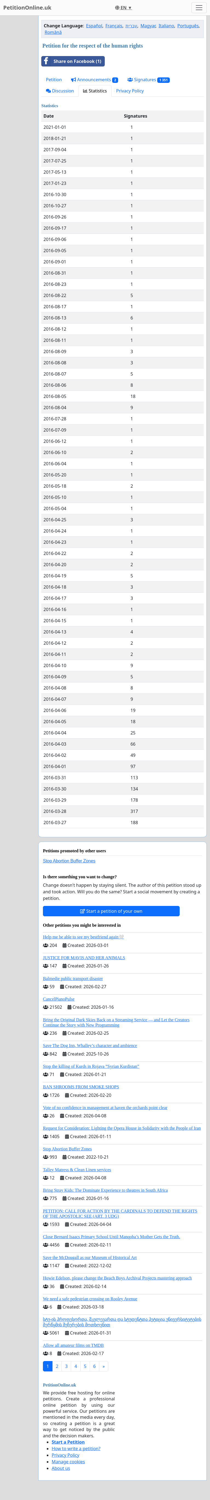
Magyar (148, 26)
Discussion (60, 91)
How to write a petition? (76, 1449)
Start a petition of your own (111, 911)
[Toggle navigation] (199, 7)
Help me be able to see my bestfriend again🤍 (83, 937)
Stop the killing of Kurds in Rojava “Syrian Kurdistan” (91, 1066)
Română (53, 32)
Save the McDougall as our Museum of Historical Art (90, 1257)
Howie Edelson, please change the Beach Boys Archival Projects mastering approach (117, 1278)
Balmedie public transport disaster (73, 978)
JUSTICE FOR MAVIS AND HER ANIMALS (84, 957)
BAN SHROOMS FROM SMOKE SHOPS (81, 1087)
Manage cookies (68, 1462)
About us (61, 1468)
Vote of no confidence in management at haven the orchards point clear (105, 1107)
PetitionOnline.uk (27, 7)
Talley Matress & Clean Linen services (77, 1169)
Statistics (95, 91)
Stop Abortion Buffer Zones (69, 861)
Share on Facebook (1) (71, 61)
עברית (131, 26)
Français (114, 26)
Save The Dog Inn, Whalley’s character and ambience (90, 1045)
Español (94, 26)
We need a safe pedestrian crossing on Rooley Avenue (90, 1298)
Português (188, 26)
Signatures (148, 80)
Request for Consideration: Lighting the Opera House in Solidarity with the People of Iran (122, 1128)
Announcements (94, 80)
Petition (54, 80)
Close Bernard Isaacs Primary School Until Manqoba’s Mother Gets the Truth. (111, 1236)
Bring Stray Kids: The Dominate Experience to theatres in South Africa (105, 1190)
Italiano (166, 26)
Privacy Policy (130, 91)
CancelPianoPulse (59, 999)
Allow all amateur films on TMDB (73, 1345)
